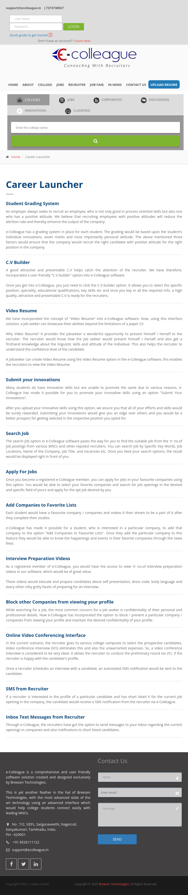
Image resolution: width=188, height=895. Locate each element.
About (28, 84)
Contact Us (136, 84)
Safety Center (40, 884)
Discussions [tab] (155, 100)
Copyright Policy (17, 884)
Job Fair (97, 84)
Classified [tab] (77, 111)
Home (13, 84)
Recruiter (76, 84)
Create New (82, 41)
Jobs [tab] (66, 100)
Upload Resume (164, 84)
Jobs (60, 84)
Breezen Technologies (114, 884)
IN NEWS (115, 84)
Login (73, 26)
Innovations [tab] (31, 111)
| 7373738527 (54, 8)
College (45, 84)
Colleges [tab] (28, 100)
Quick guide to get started (29, 35)
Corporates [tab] (108, 100)
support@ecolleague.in (23, 8)
